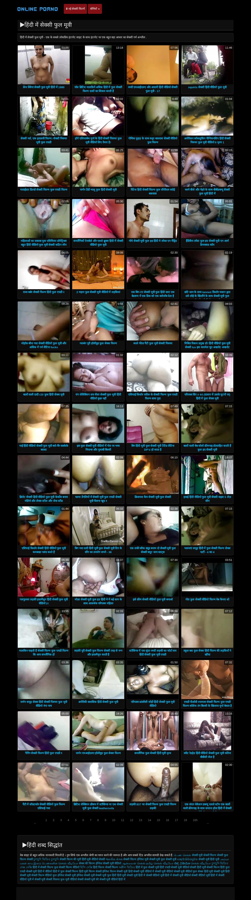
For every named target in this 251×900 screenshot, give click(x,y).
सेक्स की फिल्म (87, 863)
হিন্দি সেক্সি (86, 867)
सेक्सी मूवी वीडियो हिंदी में (112, 879)
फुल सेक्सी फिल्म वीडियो (66, 867)
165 (195, 820)
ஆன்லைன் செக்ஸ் (133, 863)
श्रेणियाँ (95, 8)
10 (113, 820)
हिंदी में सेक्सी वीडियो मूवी (151, 875)
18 (185, 820)
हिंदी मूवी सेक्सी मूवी (127, 875)
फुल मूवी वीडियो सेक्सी (72, 879)
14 (149, 820)
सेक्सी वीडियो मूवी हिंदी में (204, 875)
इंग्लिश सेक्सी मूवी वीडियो (108, 863)
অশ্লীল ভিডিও (127, 867)
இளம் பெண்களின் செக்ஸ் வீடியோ (56, 863)
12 (131, 820)
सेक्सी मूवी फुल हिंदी (106, 875)
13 (140, 820)
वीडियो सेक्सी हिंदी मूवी (194, 867)
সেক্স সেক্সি (26, 867)
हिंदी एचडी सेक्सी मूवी (171, 867)
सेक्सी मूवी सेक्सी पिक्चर (47, 879)
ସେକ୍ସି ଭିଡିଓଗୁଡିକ (187, 859)
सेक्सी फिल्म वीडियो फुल (44, 875)
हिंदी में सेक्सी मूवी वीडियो (178, 875)
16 (167, 820)
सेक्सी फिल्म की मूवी (71, 859)
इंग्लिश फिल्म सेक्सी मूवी (115, 871)
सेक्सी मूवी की (91, 879)
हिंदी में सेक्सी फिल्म (43, 867)
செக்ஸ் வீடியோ (201, 863)
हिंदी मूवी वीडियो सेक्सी (93, 859)
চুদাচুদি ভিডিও (220, 863)
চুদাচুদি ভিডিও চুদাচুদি (46, 859)
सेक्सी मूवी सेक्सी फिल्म (204, 855)
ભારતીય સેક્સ (114, 859)
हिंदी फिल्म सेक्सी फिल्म (105, 867)
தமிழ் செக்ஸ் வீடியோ (159, 863)
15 (158, 820)
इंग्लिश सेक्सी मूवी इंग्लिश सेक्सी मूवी (77, 875)
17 (176, 820)
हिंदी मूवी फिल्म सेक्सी (90, 871)
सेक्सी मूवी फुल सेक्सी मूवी (163, 859)
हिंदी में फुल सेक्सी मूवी (148, 867)
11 (122, 820)
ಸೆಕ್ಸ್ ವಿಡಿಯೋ (182, 863)
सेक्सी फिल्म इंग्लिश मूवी (136, 859)
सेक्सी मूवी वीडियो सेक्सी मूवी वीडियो (173, 871)
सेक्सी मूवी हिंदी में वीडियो (39, 871)
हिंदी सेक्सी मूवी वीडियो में (141, 871)
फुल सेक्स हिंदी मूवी (203, 871)
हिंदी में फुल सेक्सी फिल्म (65, 871)
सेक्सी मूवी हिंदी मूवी (209, 859)
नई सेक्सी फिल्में (75, 8)
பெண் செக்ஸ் (182, 855)
